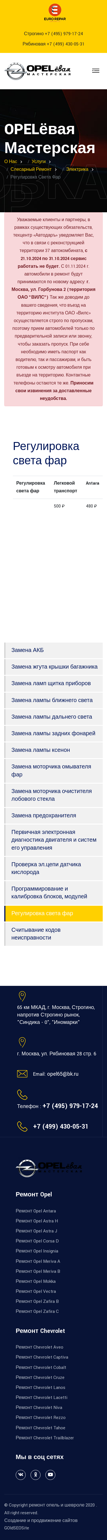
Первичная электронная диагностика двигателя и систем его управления (53, 840)
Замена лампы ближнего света (52, 700)
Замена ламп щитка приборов (51, 683)
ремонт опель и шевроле (56, 1505)
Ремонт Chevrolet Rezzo (41, 1417)
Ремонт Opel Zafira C (37, 1311)
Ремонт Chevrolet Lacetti (41, 1397)
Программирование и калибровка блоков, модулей (49, 892)
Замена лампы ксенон (40, 750)
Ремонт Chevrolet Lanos (40, 1387)
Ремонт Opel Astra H (37, 1221)
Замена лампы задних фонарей (53, 733)
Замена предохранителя (43, 815)
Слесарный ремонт (31, 170)
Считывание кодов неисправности (35, 934)
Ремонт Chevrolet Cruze (40, 1377)
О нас (10, 162)
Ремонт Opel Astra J (36, 1231)
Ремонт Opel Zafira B (37, 1301)
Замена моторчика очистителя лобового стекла (51, 795)
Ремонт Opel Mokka (36, 1281)
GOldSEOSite (16, 1528)
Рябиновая (53, 44)
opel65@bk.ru (62, 1074)
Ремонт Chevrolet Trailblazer (45, 1438)
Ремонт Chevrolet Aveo (39, 1347)
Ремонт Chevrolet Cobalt (41, 1367)
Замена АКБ (27, 650)
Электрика (77, 170)
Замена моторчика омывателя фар (51, 770)
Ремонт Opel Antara (36, 1211)
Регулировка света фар (42, 913)
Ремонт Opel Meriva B (38, 1271)
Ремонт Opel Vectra (36, 1291)
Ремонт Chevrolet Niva (39, 1407)
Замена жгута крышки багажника (54, 667)
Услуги (39, 162)
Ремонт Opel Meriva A (38, 1261)
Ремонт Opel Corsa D (37, 1241)
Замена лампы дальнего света (51, 717)
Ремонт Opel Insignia (37, 1251)
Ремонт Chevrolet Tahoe (40, 1428)
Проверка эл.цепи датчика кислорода (46, 868)
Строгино (53, 34)
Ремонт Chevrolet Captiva (42, 1357)
